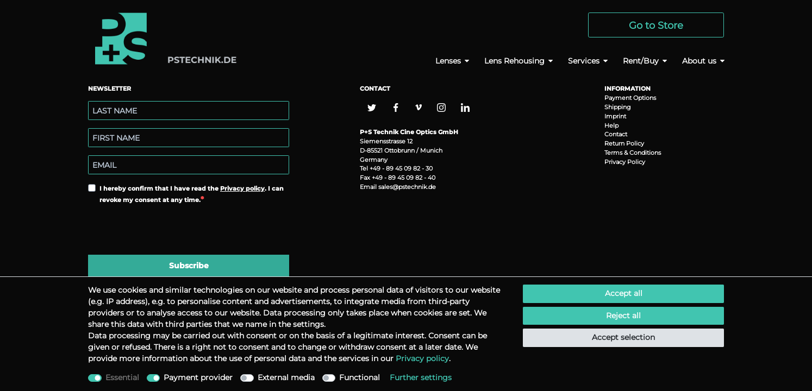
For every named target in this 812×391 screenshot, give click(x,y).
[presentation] (170, 231)
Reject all (623, 315)
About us (699, 61)
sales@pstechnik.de (407, 187)
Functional (359, 377)
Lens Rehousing (514, 61)
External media (286, 377)
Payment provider (198, 377)
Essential (122, 377)
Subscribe (189, 265)
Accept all (623, 293)
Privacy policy (242, 188)
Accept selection (623, 337)
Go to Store (656, 25)
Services (583, 61)
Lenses (448, 61)
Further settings (421, 377)
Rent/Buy (641, 61)
